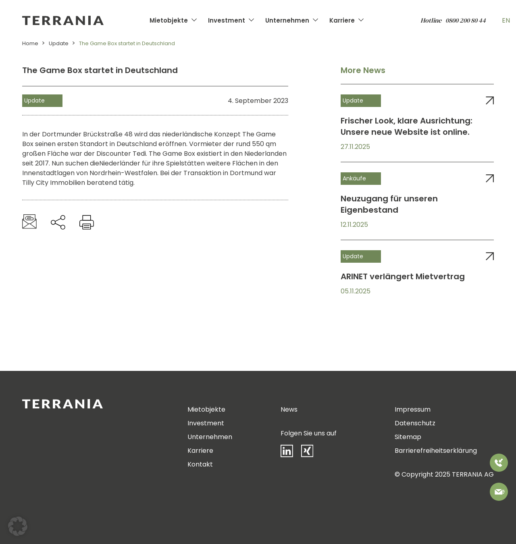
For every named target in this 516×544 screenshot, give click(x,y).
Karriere (342, 20)
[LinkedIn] (291, 453)
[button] (17, 526)
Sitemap (408, 436)
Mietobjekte (169, 20)
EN (506, 20)
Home (30, 43)
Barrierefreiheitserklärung (436, 450)
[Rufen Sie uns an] (499, 464)
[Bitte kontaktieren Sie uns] (499, 493)
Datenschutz (415, 423)
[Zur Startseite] (84, 20)
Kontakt (200, 464)
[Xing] (311, 452)
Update (59, 43)
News (289, 409)
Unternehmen (287, 20)
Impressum (413, 409)
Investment (226, 20)
